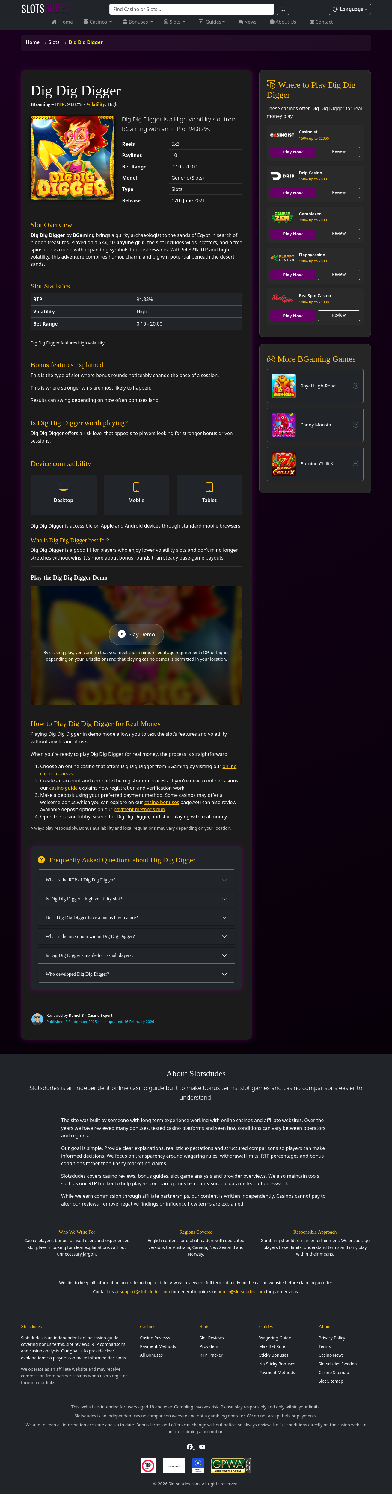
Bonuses (136, 22)
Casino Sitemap (334, 1372)
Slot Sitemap (331, 1381)
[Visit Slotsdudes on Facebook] (190, 1447)
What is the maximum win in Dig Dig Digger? (90, 936)
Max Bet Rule (272, 1346)
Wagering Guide (275, 1338)
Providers (209, 1346)
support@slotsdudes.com (145, 1291)
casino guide (63, 788)
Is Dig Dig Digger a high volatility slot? (84, 898)
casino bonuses (161, 802)
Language (348, 9)
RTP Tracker (211, 1355)
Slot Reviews (212, 1338)
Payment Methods (158, 1346)
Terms (325, 1346)
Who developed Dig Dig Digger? (77, 974)
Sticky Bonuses (274, 1355)
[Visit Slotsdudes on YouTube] (202, 1447)
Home (62, 21)
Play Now (293, 152)
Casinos (96, 22)
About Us (283, 21)
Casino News (331, 1355)
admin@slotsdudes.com (241, 1291)
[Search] (191, 9)
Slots (173, 22)
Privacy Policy (332, 1338)
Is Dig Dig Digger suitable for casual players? (90, 955)
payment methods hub (139, 809)
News (247, 21)
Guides (209, 21)
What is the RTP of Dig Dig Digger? (81, 879)
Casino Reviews (155, 1338)
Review (339, 151)
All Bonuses (151, 1355)
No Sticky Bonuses (277, 1364)
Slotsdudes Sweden (338, 1364)
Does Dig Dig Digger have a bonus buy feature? (92, 917)
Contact (321, 21)
